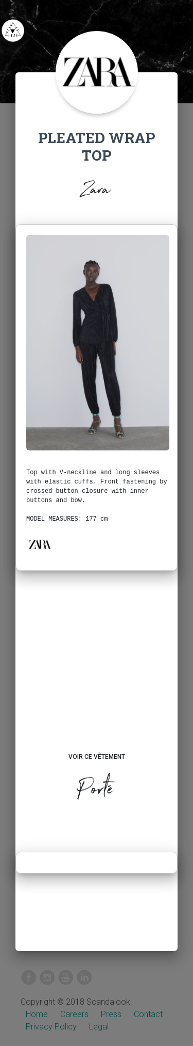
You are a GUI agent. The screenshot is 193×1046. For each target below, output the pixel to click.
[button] (39, 544)
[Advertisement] (96, 671)
